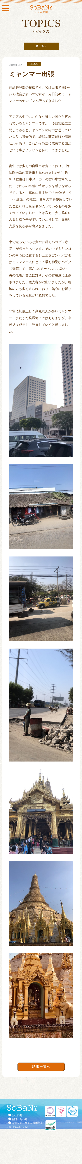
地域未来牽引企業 (50, 1111)
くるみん (61, 1111)
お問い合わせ (19, 1119)
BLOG (41, 46)
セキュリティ (72, 1111)
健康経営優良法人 (50, 1125)
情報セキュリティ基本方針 (27, 1123)
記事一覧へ (41, 1067)
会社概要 (17, 1115)
